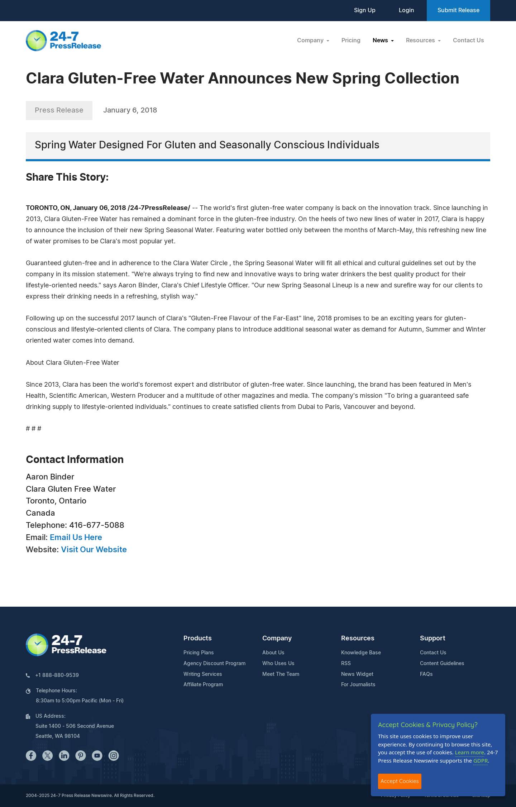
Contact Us (468, 40)
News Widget (357, 674)
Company (277, 638)
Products (197, 638)
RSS (346, 663)
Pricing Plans (198, 652)
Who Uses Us (278, 663)
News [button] (381, 40)
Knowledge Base (361, 652)
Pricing (350, 40)
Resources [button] (421, 40)
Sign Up (365, 10)
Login (406, 10)
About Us (273, 652)
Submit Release (458, 10)
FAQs (426, 674)
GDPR (480, 760)
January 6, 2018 (130, 110)
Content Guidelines (442, 663)
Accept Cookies (400, 781)
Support (432, 638)
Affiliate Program (203, 684)
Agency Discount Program (214, 663)
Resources (357, 638)
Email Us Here (76, 537)
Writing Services (202, 674)
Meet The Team (280, 674)
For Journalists (358, 684)
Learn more (469, 752)
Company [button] (311, 40)
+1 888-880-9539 (57, 675)
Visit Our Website (94, 550)
